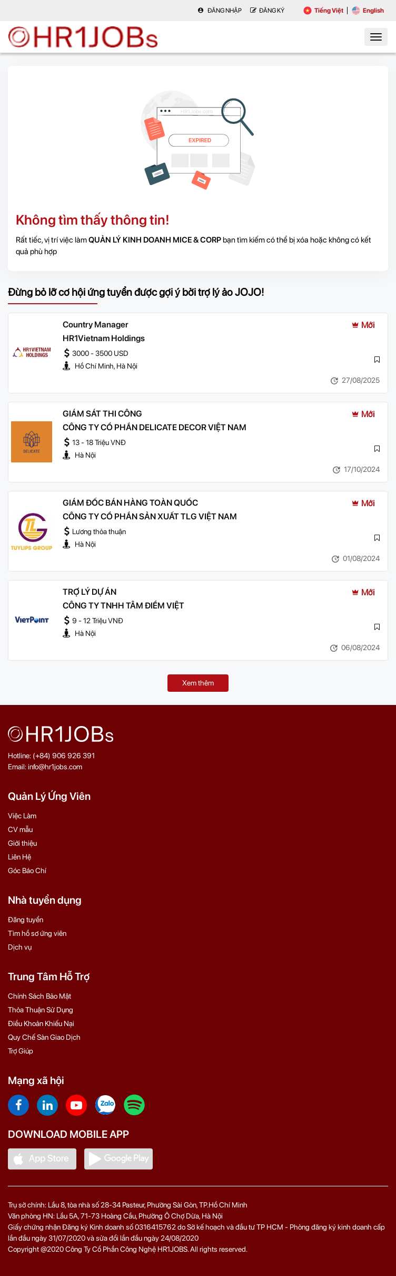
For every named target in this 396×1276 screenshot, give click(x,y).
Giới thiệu (22, 843)
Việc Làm (22, 815)
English (368, 10)
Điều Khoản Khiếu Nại (41, 1023)
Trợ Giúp (20, 1051)
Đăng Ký (267, 10)
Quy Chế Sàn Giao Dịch (44, 1037)
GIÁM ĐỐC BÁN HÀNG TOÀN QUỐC (130, 503)
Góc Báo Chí (27, 870)
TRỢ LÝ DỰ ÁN (89, 592)
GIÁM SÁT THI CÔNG (102, 414)
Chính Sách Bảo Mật (39, 996)
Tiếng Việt (323, 10)
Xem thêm (198, 683)
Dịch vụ (20, 947)
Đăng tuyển (25, 919)
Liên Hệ (19, 857)
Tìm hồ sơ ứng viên (37, 933)
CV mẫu (20, 829)
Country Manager (95, 325)
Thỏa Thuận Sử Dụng (40, 1010)
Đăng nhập (219, 10)
